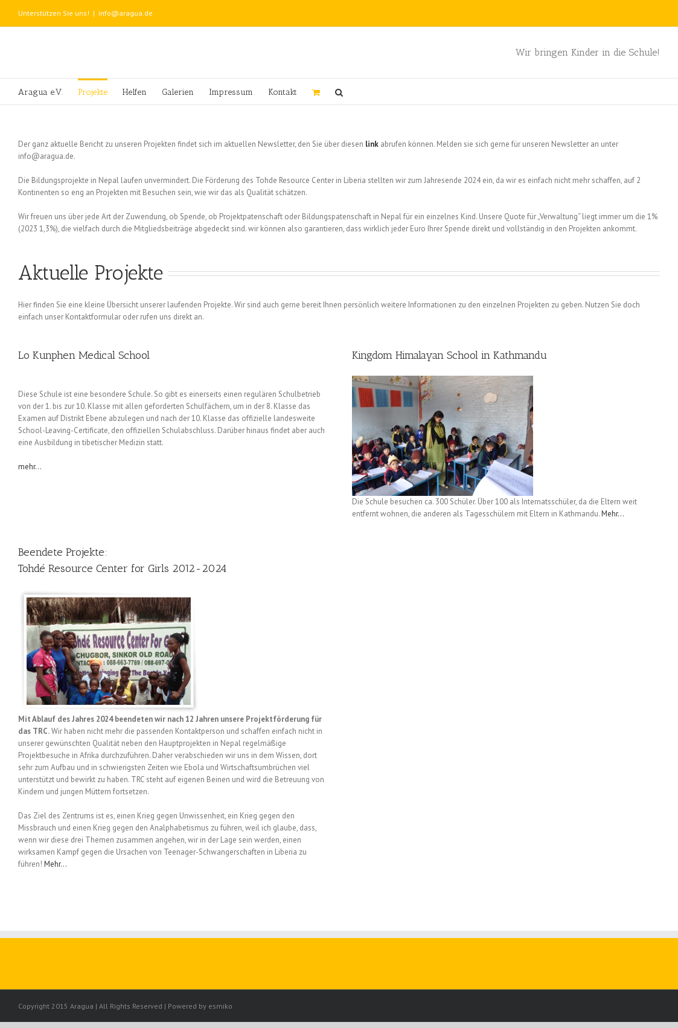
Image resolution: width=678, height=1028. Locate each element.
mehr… (30, 466)
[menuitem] (48, 91)
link (372, 144)
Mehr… (612, 514)
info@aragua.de (125, 13)
